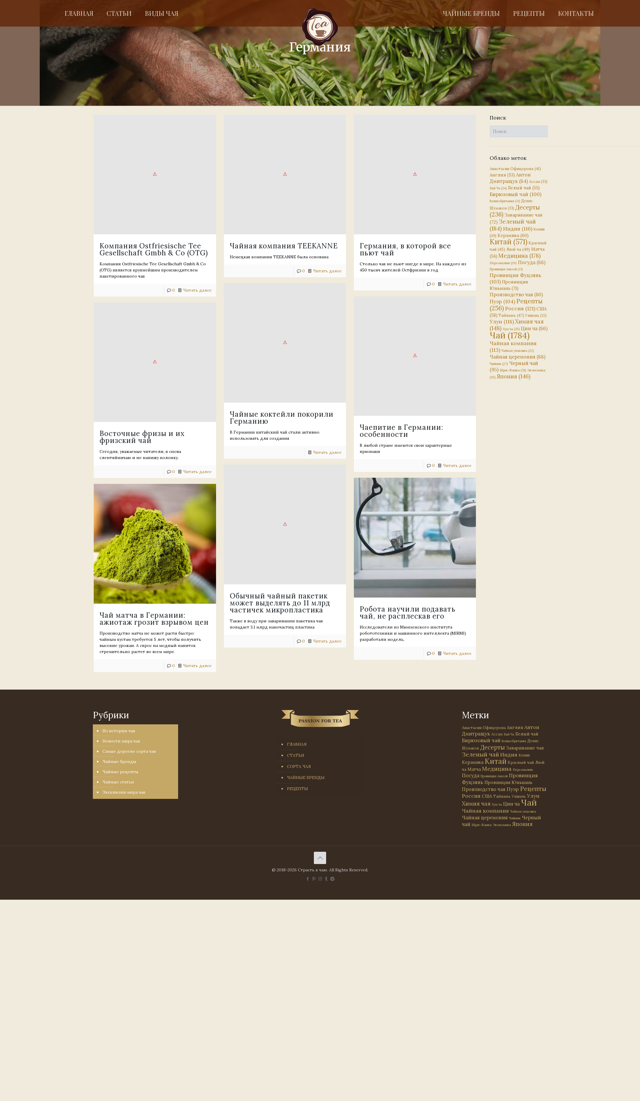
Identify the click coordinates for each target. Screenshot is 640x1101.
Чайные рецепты (120, 771)
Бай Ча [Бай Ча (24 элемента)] (498, 188)
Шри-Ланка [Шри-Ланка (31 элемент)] (513, 370)
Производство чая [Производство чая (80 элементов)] (516, 294)
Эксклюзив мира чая (123, 792)
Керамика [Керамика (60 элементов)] (513, 235)
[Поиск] (519, 131)
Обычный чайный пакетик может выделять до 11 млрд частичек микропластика (276, 585)
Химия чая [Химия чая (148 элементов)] (517, 325)
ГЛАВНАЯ (297, 744)
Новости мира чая (121, 741)
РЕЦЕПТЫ (297, 788)
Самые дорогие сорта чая (129, 751)
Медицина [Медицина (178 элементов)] (519, 255)
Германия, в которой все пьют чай (376, 249)
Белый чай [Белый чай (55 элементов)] (524, 188)
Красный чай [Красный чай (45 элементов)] (521, 762)
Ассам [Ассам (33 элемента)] (538, 181)
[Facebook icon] (308, 879)
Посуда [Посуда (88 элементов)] (531, 262)
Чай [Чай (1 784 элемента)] (510, 335)
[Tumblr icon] (326, 879)
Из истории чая (118, 730)
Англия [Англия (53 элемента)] (502, 175)
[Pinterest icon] (314, 879)
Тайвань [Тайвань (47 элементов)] (511, 315)
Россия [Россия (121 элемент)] (520, 308)
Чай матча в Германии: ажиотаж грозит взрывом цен (154, 604)
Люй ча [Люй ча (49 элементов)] (518, 249)
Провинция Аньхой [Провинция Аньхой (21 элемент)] (506, 269)
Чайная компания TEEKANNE (269, 245)
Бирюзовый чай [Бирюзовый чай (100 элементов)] (515, 194)
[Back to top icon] (320, 858)
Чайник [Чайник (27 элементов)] (499, 363)
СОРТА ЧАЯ (299, 766)
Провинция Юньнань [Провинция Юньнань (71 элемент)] (508, 782)
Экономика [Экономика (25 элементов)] (502, 825)
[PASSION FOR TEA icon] (332, 879)
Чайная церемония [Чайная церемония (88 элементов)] (517, 357)
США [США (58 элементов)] (487, 796)
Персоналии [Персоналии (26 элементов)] (503, 263)
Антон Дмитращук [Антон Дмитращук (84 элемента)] (510, 178)
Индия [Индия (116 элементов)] (517, 228)
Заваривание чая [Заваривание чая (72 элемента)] (525, 748)
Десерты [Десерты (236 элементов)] (492, 747)
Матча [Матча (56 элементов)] (474, 769)
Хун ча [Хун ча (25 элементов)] (511, 329)
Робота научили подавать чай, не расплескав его (367, 592)
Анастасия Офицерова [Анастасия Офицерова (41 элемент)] (515, 168)
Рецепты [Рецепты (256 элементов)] (516, 304)
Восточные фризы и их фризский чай (142, 432)
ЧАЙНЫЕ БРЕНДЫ (306, 777)
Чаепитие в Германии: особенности (372, 421)
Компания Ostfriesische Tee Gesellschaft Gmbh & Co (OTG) (154, 249)
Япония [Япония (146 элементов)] (514, 376)
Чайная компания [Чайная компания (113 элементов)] (485, 810)
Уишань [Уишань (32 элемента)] (536, 315)
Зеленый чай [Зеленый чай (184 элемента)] (513, 225)
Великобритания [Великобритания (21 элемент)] (505, 201)
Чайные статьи (118, 782)
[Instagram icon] (320, 879)
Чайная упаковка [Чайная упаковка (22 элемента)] (517, 351)
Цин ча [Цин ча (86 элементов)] (534, 328)
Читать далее (197, 290)
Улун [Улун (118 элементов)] (502, 321)
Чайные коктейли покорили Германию (267, 409)
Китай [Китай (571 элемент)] (508, 241)
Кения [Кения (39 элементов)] (524, 755)
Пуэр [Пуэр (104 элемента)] (502, 301)
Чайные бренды (119, 761)
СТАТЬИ (295, 755)
